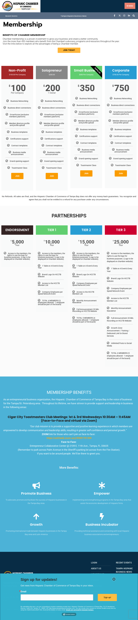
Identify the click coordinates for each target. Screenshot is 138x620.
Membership (97, 573)
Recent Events (11, 15)
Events (95, 579)
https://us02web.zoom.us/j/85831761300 (69, 436)
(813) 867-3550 (17, 595)
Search (50, 607)
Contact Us (97, 590)
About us (96, 567)
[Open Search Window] (133, 14)
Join (17, 174)
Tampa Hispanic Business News (74, 15)
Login (94, 561)
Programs (96, 584)
